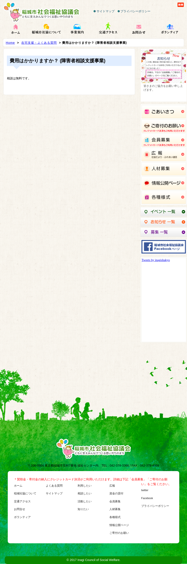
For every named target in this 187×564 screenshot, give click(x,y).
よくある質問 (54, 485)
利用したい (85, 485)
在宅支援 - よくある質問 (39, 42)
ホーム (18, 485)
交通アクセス (22, 501)
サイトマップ (104, 11)
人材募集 (115, 509)
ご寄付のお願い (119, 532)
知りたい (83, 509)
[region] (163, 75)
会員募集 (115, 501)
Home (10, 42)
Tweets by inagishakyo (156, 260)
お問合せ (19, 509)
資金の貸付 (116, 493)
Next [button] (180, 74)
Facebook (147, 498)
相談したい (85, 493)
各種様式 (115, 517)
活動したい (85, 501)
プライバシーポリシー (134, 11)
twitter (144, 490)
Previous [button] (147, 74)
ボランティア (22, 517)
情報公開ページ (119, 525)
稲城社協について (25, 493)
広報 (112, 485)
